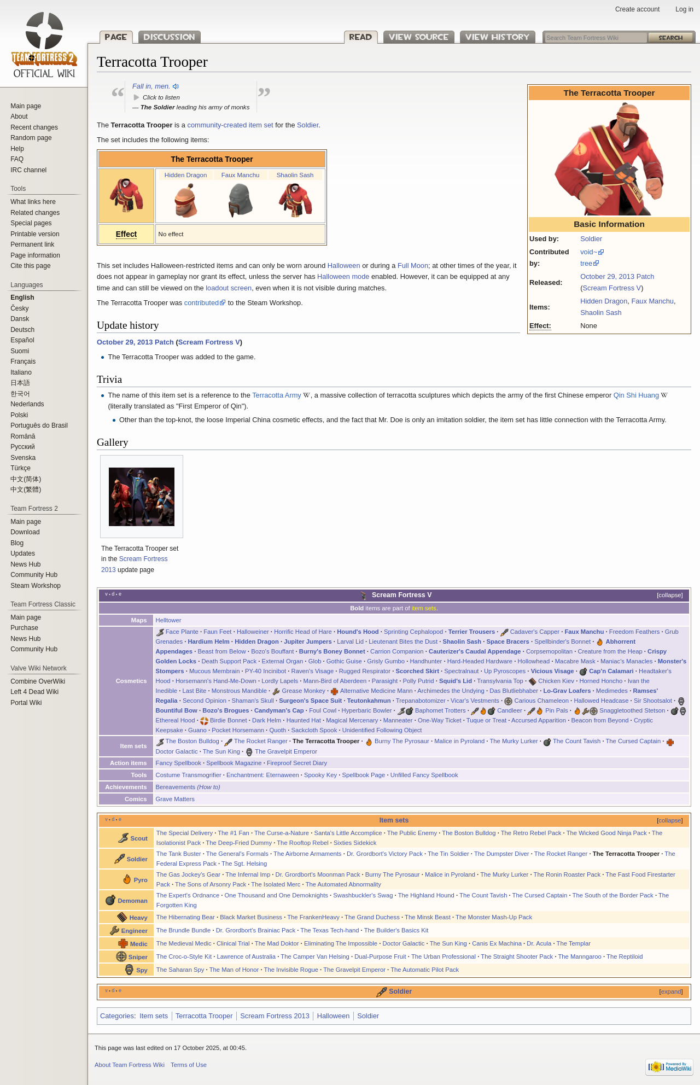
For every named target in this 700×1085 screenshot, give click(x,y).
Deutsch (22, 330)
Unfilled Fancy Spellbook (424, 775)
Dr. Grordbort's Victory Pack (385, 853)
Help (17, 149)
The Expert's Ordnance (187, 895)
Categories (117, 1016)
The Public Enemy (412, 833)
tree (586, 263)
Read (360, 37)
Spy (142, 970)
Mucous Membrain (214, 671)
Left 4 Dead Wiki (34, 692)
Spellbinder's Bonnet (562, 641)
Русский (22, 447)
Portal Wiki (26, 703)
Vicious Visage (552, 671)
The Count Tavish (576, 741)
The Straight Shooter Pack (517, 956)
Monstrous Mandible (239, 690)
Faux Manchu (652, 301)
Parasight (385, 681)
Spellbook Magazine (233, 763)
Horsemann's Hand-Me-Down (216, 681)
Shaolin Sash (600, 312)
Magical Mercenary (352, 720)
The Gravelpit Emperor (286, 751)
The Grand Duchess (372, 917)
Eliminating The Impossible (340, 943)
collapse (669, 595)
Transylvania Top (500, 681)
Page (116, 37)
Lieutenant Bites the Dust (403, 641)
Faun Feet (217, 631)
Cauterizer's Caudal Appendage (475, 651)
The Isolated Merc (275, 884)
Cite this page (30, 266)
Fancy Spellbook (178, 763)
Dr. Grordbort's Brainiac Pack (255, 930)
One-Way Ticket (440, 720)
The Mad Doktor (277, 943)
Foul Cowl (322, 710)
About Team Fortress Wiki (130, 1064)
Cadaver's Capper (534, 631)
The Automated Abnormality (343, 884)
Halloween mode (343, 276)
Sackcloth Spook (314, 730)
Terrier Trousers (471, 631)
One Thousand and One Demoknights (276, 895)
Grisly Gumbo (386, 661)
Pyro (141, 880)
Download (24, 532)
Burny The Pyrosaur (402, 741)
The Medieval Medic (184, 943)
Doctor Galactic (177, 751)
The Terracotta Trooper (212, 159)
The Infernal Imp (247, 874)
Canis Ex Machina (497, 943)
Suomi (19, 351)
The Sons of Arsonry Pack (210, 884)
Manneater (398, 720)
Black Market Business (251, 917)
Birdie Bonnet (228, 720)
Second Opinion (204, 700)
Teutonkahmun (369, 700)
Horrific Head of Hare (303, 631)
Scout (139, 838)
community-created (217, 125)
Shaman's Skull (253, 700)
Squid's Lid (455, 681)
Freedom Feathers (634, 631)
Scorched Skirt (417, 671)
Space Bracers (508, 641)
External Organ (283, 661)
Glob (315, 661)
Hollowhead (534, 661)
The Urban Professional (443, 956)
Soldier (591, 239)
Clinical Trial (233, 943)
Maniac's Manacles (626, 661)
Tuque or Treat (486, 720)
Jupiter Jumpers (308, 641)
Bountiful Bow (176, 710)
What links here (33, 202)
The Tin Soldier (448, 853)
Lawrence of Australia (246, 956)
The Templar (574, 943)
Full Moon (413, 265)
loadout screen (229, 288)
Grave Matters (175, 799)
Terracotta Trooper (204, 1016)
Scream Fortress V (611, 288)
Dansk (19, 319)
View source (419, 37)
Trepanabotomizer (421, 700)
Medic (139, 944)
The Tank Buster (178, 853)
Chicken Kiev (556, 681)
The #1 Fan (233, 833)
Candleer (509, 710)
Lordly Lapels (279, 681)
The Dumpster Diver (501, 853)
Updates (22, 553)
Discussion (169, 37)
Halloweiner (253, 631)
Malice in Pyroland (459, 741)
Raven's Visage (312, 671)
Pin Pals (556, 710)
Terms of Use (189, 1064)
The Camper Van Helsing (315, 956)
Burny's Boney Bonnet (332, 651)
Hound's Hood (357, 631)
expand (671, 991)
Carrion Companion (397, 651)
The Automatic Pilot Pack (424, 969)
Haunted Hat (304, 720)
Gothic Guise (344, 661)
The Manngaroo (579, 956)
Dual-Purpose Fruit (380, 956)
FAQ (17, 159)
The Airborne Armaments (307, 853)
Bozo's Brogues (225, 710)
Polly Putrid (418, 681)
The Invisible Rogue (291, 969)
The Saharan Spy (180, 969)
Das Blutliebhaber (513, 690)
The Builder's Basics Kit (396, 930)
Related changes (35, 213)
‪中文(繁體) (25, 489)
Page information (35, 255)
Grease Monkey (303, 690)
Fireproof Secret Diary (297, 763)
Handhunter (426, 661)
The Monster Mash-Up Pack (494, 917)
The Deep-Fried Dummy (239, 842)
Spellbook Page (364, 775)
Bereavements (176, 787)
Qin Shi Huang (636, 395)
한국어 (20, 394)
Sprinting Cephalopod (413, 631)
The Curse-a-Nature (281, 833)
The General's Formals (237, 853)
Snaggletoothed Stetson (632, 710)
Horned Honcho (600, 681)
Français (23, 361)
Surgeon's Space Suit (310, 700)
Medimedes (612, 690)
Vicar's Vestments (475, 700)
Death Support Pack (228, 661)
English (22, 297)
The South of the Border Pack (613, 895)
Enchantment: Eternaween (262, 775)
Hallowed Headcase (601, 700)
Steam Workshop (35, 586)
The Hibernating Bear (185, 917)
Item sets (394, 820)
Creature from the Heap (610, 651)
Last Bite (194, 690)
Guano (197, 730)
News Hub (25, 564)
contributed (201, 303)
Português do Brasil (39, 425)
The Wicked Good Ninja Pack (607, 833)
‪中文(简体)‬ (25, 479)
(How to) (208, 787)
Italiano (21, 372)
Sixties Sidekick (355, 842)
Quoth (277, 730)
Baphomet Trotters (440, 710)
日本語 (20, 383)
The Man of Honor (234, 969)
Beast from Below (222, 651)
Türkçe (20, 468)
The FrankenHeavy (313, 917)
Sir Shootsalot (653, 700)
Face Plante (182, 631)
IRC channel (28, 170)
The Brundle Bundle (183, 930)
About (18, 116)
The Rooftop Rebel (302, 842)
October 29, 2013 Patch (617, 276)
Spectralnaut (461, 671)
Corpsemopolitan (549, 651)
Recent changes (34, 127)
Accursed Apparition (538, 720)
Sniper (138, 957)
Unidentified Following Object (382, 730)
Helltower (169, 620)
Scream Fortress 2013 (275, 1016)
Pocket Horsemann (238, 730)
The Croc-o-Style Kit (184, 956)
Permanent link (32, 244)
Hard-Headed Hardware (479, 661)
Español (22, 340)
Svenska (23, 458)
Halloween (344, 265)
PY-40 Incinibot (265, 671)
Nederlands (27, 404)
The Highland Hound (426, 895)
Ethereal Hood (175, 720)
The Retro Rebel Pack (531, 833)
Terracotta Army (276, 395)
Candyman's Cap (279, 710)
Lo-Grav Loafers (567, 690)
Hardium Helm (208, 641)
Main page (25, 106)
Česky (19, 308)
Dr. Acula (539, 943)
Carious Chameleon (542, 700)
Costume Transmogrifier (188, 775)
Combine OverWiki (37, 681)
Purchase (24, 628)
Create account (637, 9)
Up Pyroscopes (505, 671)
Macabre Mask (575, 661)
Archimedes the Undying (451, 690)
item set (261, 125)
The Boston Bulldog (192, 741)
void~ (588, 252)
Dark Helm (266, 720)
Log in (684, 9)
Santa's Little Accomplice (348, 833)
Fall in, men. (151, 86)
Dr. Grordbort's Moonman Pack (318, 874)
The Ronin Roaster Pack (567, 874)
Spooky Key (320, 775)
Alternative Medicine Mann (376, 690)
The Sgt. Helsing (244, 863)
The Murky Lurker (513, 741)
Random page (30, 138)
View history (497, 37)
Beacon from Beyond (599, 720)
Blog (17, 543)
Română (22, 436)
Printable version (34, 234)
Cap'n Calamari (611, 671)
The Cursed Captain (633, 741)
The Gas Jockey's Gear (188, 874)
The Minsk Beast (428, 917)
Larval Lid (350, 641)
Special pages (30, 223)
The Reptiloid (624, 956)
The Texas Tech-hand (329, 930)
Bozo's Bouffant (272, 651)
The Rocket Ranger (261, 741)
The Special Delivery (184, 833)
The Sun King (221, 751)
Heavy (139, 917)
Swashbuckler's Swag (363, 895)
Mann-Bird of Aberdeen (335, 681)
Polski (19, 415)
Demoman (132, 900)
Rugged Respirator (364, 671)
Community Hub (33, 575)
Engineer (134, 931)
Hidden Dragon (603, 301)
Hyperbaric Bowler (367, 710)
